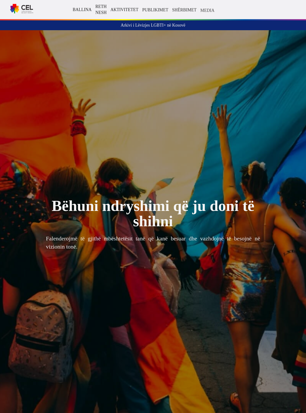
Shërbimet (184, 10)
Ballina (82, 9)
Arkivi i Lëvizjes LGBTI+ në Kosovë (153, 25)
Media (207, 10)
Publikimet (155, 10)
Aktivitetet (124, 9)
